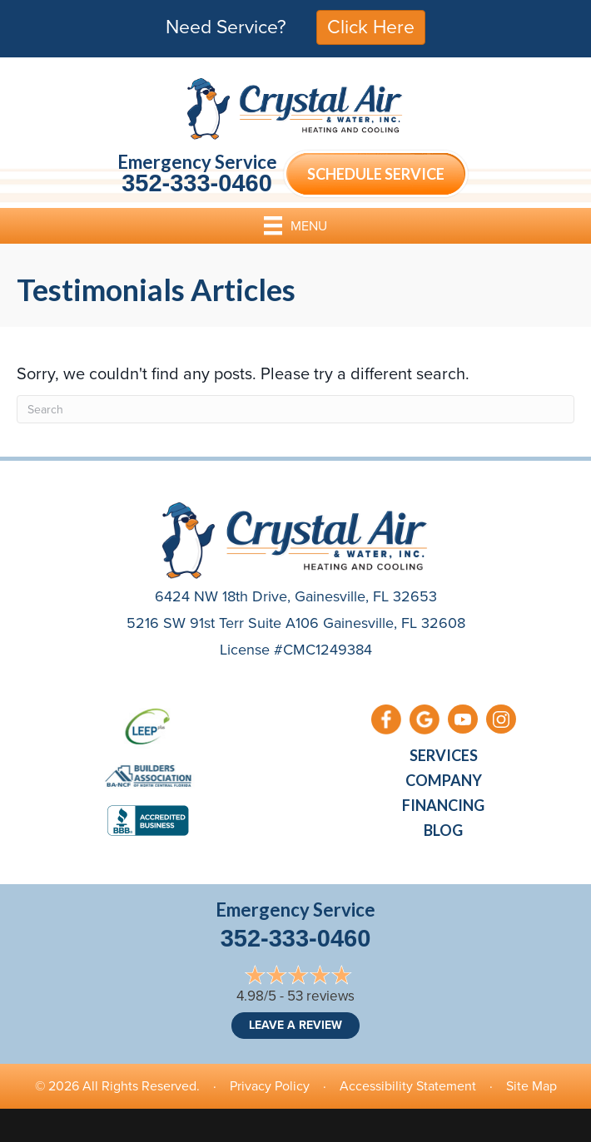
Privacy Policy (270, 1085)
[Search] (295, 409)
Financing (443, 805)
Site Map (531, 1085)
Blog (443, 830)
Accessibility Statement (408, 1085)
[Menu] (295, 225)
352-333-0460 (197, 183)
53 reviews (321, 996)
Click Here (371, 26)
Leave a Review (295, 1025)
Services (444, 755)
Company (443, 780)
